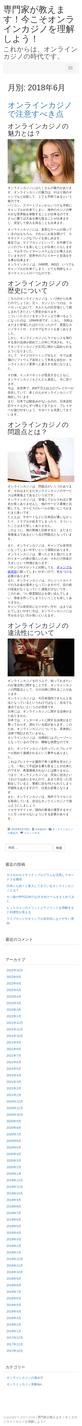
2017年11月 (15, 1344)
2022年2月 (14, 1009)
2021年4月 (14, 1075)
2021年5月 (14, 1068)
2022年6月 (14, 983)
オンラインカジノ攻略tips (24, 1384)
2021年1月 (14, 1095)
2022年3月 (14, 1003)
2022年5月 (14, 990)
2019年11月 (15, 1187)
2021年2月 (14, 1088)
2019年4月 (14, 1232)
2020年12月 (15, 1101)
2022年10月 (15, 970)
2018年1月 (14, 1331)
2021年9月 (14, 1042)
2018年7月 (14, 1291)
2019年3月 (14, 1239)
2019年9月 (14, 1200)
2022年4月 (14, 996)
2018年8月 (14, 1285)
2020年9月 (14, 1121)
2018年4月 (14, 1311)
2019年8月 (14, 1206)
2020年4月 (14, 1154)
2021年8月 (14, 1049)
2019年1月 (14, 1252)
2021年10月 (15, 1036)
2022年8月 (14, 977)
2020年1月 (14, 1173)
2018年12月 (15, 1259)
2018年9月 (14, 1278)
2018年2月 (14, 1324)
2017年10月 (15, 1351)
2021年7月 (14, 1055)
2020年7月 (14, 1134)
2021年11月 (15, 1029)
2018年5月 (14, 1305)
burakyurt (40, 829)
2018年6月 (14, 1298)
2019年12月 (15, 1180)
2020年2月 (14, 1167)
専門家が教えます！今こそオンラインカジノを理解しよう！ (39, 24)
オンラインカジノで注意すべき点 (40, 109)
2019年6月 (14, 1219)
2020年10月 (15, 1114)
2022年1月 (14, 1016)
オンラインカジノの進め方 (25, 1377)
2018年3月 (14, 1318)
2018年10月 (15, 1272)
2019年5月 (14, 1226)
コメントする (32, 832)
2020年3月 (14, 1160)
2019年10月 (15, 1193)
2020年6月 (14, 1141)
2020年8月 (14, 1127)
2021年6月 (14, 1062)
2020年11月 (15, 1108)
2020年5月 (14, 1147)
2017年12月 (15, 1337)
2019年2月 (14, 1246)
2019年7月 (14, 1213)
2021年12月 (15, 1023)
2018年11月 (15, 1265)
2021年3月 (14, 1082)
